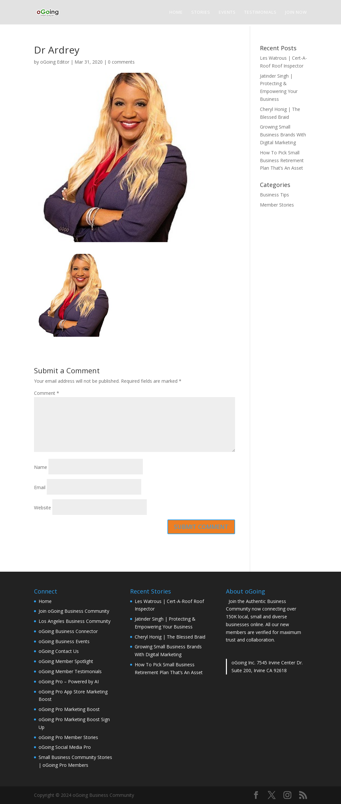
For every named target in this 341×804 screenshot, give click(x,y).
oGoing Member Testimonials (70, 671)
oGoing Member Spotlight (66, 661)
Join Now (296, 12)
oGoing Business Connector (68, 631)
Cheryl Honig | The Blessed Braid (170, 637)
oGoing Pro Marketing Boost (69, 709)
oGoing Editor (54, 62)
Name (40, 467)
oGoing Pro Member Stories (68, 737)
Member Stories (277, 205)
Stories (200, 12)
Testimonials (260, 12)
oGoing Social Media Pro (65, 747)
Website (42, 507)
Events (227, 12)
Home (176, 12)
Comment (46, 393)
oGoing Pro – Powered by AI (69, 681)
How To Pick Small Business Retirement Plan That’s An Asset (282, 160)
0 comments (121, 62)
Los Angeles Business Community (75, 621)
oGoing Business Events (64, 641)
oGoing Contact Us (59, 651)
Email (39, 487)
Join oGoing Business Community (74, 611)
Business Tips (274, 195)
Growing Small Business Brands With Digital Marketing (283, 135)
